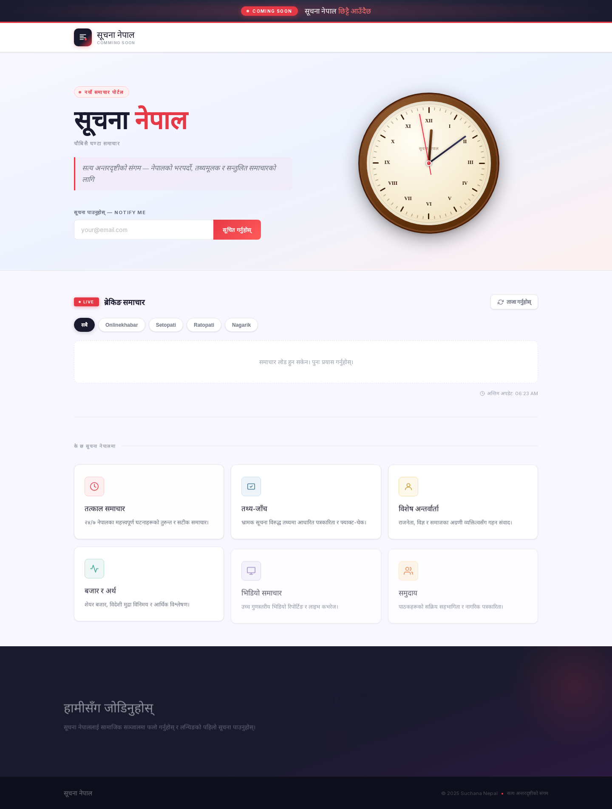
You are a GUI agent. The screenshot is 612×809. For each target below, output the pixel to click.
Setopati (166, 325)
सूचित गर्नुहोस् (237, 230)
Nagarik (241, 325)
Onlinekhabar (121, 325)
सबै (84, 325)
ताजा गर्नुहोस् (514, 302)
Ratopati (204, 325)
